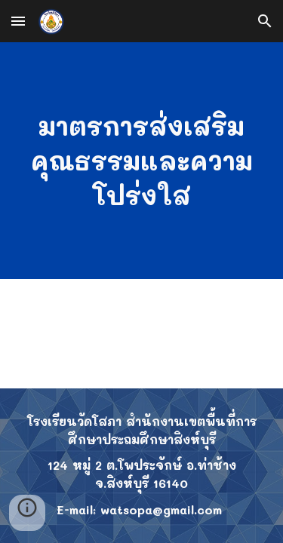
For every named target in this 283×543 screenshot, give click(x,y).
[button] (18, 20)
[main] (141, 161)
